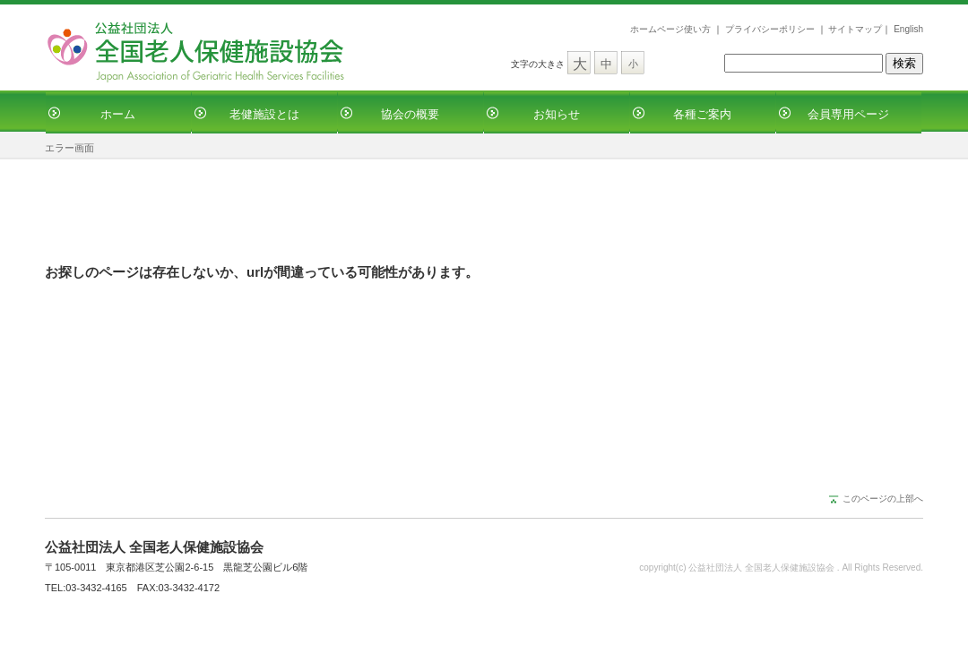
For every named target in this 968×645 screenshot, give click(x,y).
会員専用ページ (848, 114)
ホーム (117, 114)
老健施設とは (264, 114)
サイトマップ (855, 29)
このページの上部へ (883, 498)
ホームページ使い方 (670, 29)
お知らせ (556, 114)
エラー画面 (69, 147)
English (908, 29)
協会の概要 (410, 114)
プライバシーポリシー (770, 29)
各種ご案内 (702, 114)
